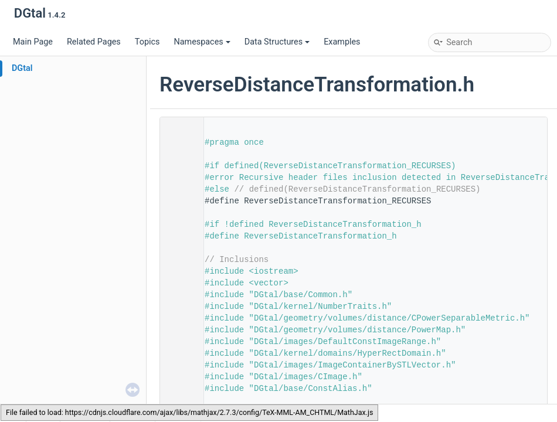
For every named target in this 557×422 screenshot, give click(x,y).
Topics (147, 42)
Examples (342, 42)
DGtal (22, 68)
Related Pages (94, 42)
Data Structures (277, 42)
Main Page (33, 42)
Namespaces (202, 42)
